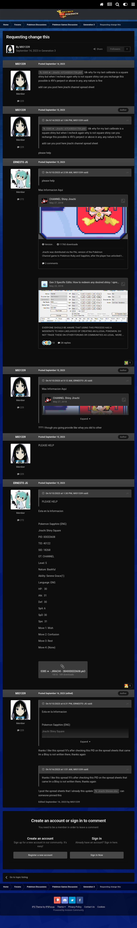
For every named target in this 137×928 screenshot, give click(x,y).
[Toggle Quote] (43, 120)
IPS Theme (37, 917)
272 (20, 199)
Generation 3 (49, 50)
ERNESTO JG (20, 162)
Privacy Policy (75, 917)
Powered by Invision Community (68, 920)
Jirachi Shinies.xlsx (108, 801)
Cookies (101, 917)
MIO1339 (20, 63)
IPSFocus (49, 917)
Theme (61, 917)
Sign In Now (97, 865)
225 (20, 101)
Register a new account (40, 865)
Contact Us (89, 917)
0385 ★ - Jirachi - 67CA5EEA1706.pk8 (62, 72)
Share (98, 49)
